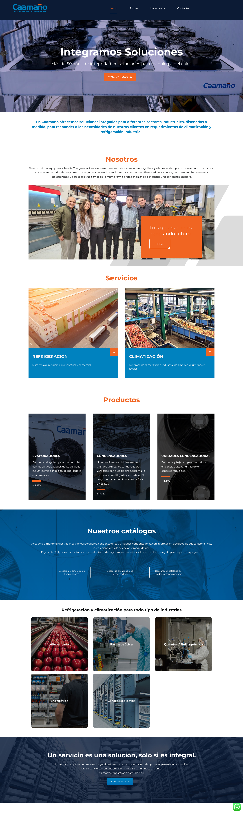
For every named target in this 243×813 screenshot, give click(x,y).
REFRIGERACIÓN (50, 356)
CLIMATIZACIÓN (146, 356)
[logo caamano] (30, 4)
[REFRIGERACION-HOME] (73, 289)
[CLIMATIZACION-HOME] (169, 289)
